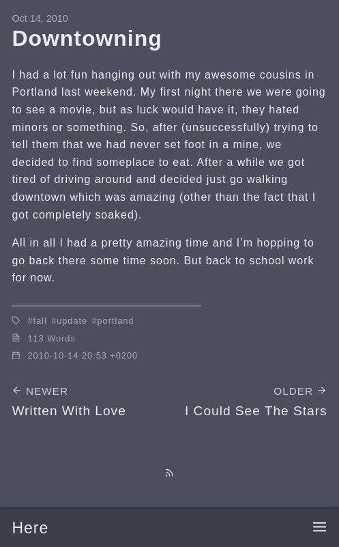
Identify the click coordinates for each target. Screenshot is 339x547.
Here (30, 528)
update (72, 320)
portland (116, 320)
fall (40, 320)
